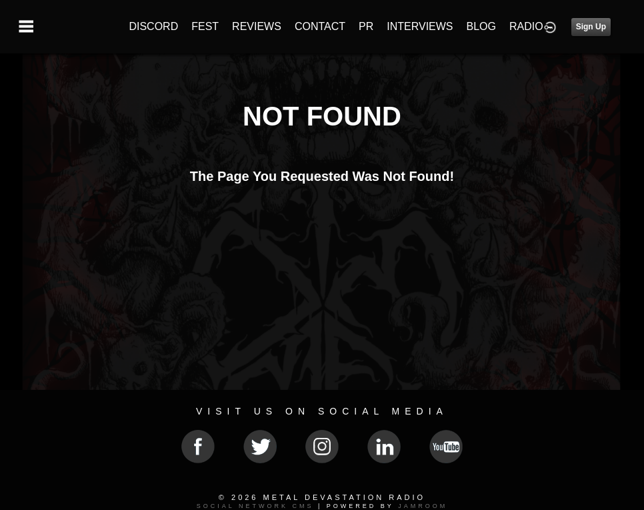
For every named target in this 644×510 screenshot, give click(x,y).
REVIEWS (256, 26)
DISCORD (153, 26)
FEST (205, 26)
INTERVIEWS (420, 26)
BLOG (481, 26)
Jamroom (422, 506)
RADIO (526, 26)
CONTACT (320, 26)
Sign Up (591, 26)
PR (366, 26)
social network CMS (255, 506)
